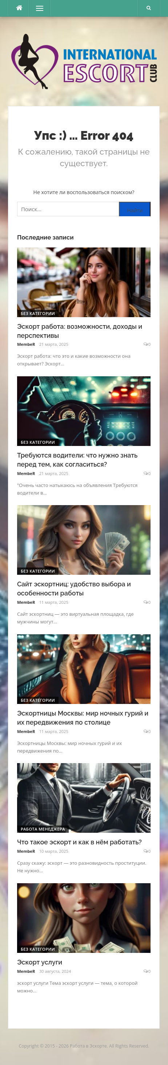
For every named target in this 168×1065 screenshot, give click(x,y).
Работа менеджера (43, 829)
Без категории (38, 313)
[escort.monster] (19, 8)
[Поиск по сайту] (84, 209)
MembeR (26, 344)
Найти (135, 210)
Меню (36, 8)
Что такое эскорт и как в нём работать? (79, 842)
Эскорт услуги (39, 962)
